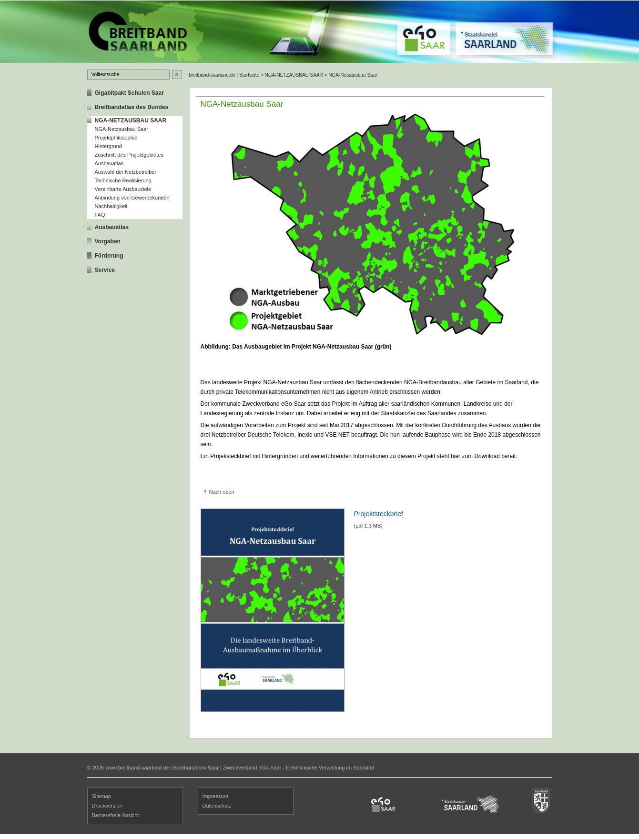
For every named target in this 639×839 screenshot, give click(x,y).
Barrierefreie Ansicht (115, 815)
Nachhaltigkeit (111, 206)
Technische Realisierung (123, 180)
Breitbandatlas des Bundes (132, 107)
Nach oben (221, 492)
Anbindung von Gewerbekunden (132, 197)
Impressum (215, 796)
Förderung (109, 255)
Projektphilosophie (116, 137)
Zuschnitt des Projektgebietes (129, 155)
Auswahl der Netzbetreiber (126, 172)
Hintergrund (108, 146)
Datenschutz (217, 806)
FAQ (100, 215)
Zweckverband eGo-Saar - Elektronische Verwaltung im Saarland (298, 767)
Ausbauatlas (109, 163)
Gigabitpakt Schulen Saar (129, 93)
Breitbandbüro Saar (195, 767)
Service (105, 270)
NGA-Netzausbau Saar (122, 129)
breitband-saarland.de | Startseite (224, 75)
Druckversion (107, 806)
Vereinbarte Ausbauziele (123, 189)
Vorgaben (108, 241)
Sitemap (101, 796)
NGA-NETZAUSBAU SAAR (131, 120)
